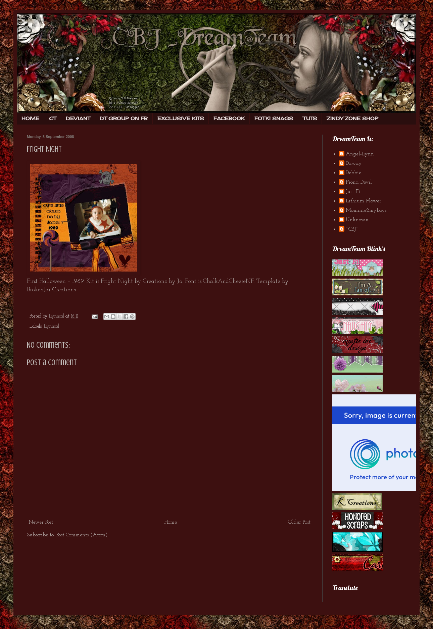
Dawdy (354, 163)
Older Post (299, 522)
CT (52, 118)
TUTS (310, 118)
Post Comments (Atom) (82, 535)
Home (170, 522)
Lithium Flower (363, 201)
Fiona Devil (359, 182)
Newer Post (41, 522)
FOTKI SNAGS (273, 118)
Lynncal (51, 326)
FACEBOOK (229, 118)
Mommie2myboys (366, 210)
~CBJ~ (352, 229)
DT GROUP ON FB (124, 118)
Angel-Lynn (360, 154)
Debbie (353, 173)
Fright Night (44, 149)
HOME (30, 118)
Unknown (357, 220)
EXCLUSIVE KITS (180, 118)
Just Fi (353, 191)
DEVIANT (78, 118)
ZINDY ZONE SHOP (352, 118)
